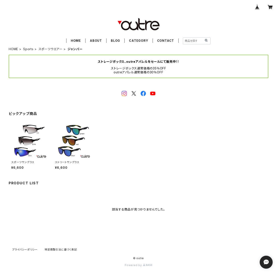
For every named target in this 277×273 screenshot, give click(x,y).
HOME (76, 40)
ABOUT (96, 40)
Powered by (138, 265)
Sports (28, 49)
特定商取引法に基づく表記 (61, 249)
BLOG (115, 40)
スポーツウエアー (51, 49)
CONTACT (165, 40)
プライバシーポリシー (25, 249)
